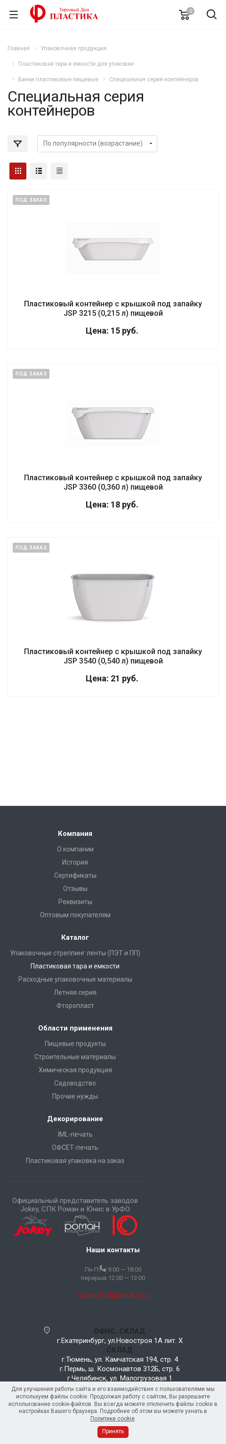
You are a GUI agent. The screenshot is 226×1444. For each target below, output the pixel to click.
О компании (75, 849)
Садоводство (75, 1083)
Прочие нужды (75, 1096)
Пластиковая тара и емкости (75, 966)
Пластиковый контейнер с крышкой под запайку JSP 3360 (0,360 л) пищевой (113, 482)
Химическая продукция (75, 1070)
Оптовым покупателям (75, 915)
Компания (75, 833)
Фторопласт (75, 1005)
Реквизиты (75, 901)
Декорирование (75, 1119)
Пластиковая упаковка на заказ (75, 1160)
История (75, 862)
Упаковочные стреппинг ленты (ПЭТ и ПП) (75, 953)
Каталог (75, 937)
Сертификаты (75, 875)
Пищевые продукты (75, 1043)
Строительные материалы (75, 1057)
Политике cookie (112, 1418)
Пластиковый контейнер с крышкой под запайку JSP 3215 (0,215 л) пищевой (113, 308)
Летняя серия (75, 992)
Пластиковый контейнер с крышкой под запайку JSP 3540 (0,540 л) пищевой (113, 656)
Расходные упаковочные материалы (75, 979)
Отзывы (75, 888)
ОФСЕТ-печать (75, 1147)
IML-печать (75, 1134)
